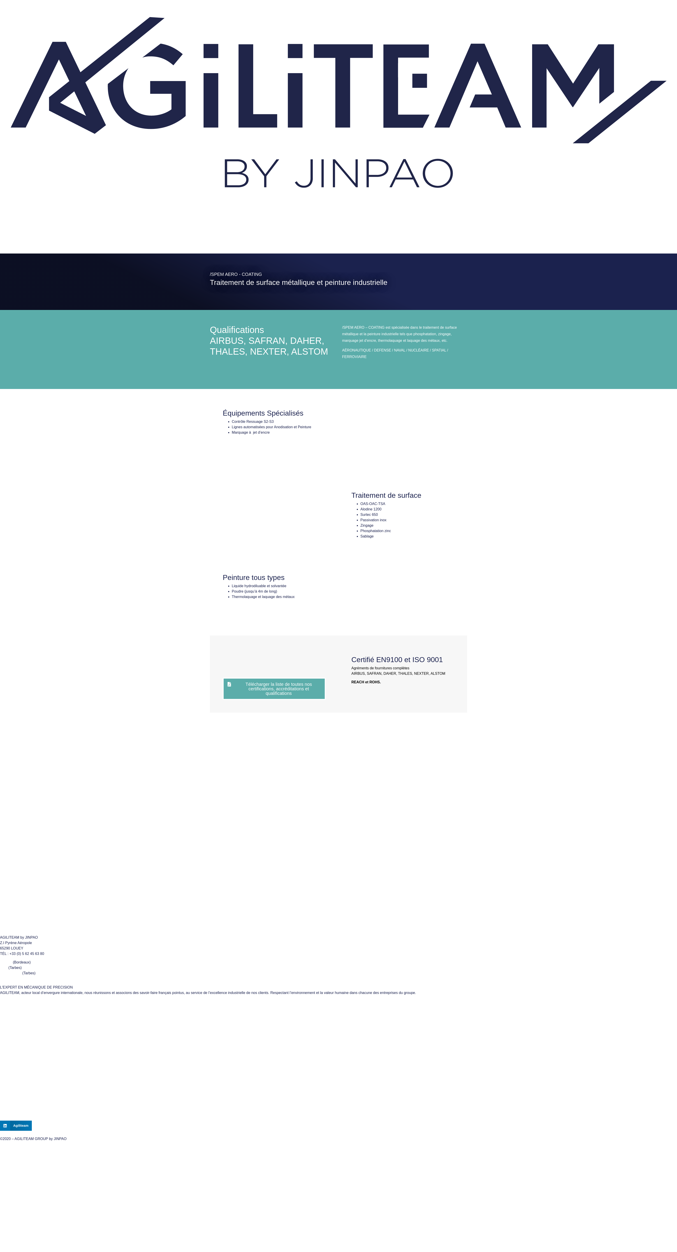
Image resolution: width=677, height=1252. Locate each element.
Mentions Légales (338, 1068)
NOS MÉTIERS (47, 243)
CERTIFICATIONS (83, 243)
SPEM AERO (10, 973)
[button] (16, 1126)
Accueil (10, 232)
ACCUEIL (338, 1094)
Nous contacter (37, 232)
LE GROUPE (15, 243)
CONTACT (338, 1105)
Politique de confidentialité (338, 1079)
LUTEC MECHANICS (338, 1027)
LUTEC (6, 962)
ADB (3, 968)
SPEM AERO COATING (338, 1037)
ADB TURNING (338, 1016)
